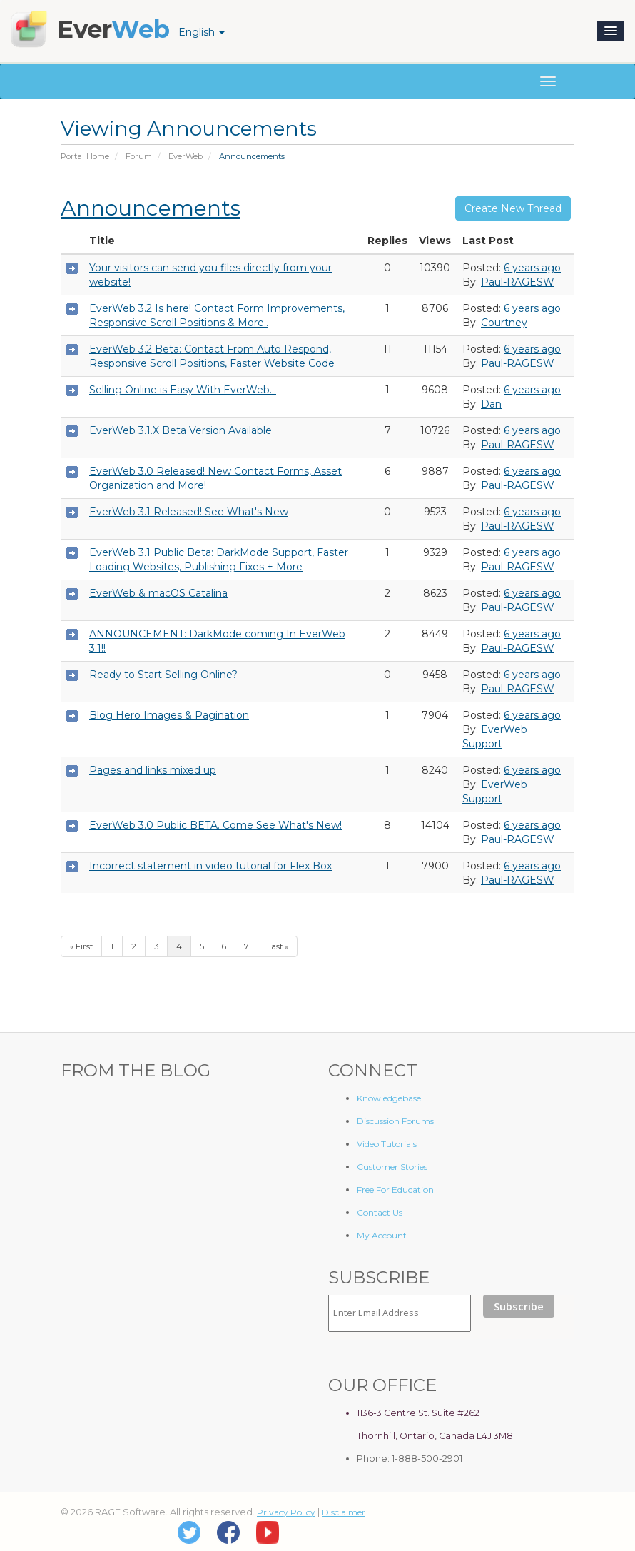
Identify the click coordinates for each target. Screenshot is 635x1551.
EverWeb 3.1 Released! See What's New (188, 511)
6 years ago (532, 267)
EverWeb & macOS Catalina (158, 593)
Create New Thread (513, 208)
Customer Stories (392, 1166)
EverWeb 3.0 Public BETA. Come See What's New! (215, 825)
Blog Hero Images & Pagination (169, 715)
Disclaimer (343, 1512)
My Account (382, 1235)
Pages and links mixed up (152, 770)
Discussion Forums (395, 1121)
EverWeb (185, 156)
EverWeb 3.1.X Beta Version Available (180, 430)
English (201, 32)
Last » (277, 946)
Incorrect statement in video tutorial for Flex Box (210, 865)
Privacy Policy (286, 1512)
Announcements (150, 208)
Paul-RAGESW (517, 282)
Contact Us (379, 1212)
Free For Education (395, 1189)
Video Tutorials (387, 1143)
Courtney (504, 322)
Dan (491, 404)
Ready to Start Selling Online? (163, 674)
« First (81, 946)
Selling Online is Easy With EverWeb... (182, 389)
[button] (610, 31)
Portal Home (85, 156)
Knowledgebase (389, 1098)
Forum (139, 156)
